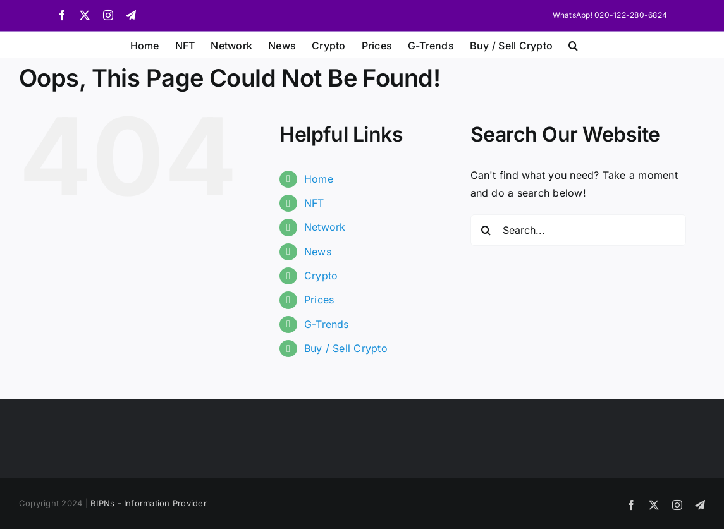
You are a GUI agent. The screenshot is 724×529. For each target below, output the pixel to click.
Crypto (321, 275)
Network (325, 227)
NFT (314, 203)
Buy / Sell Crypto (346, 348)
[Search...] (578, 230)
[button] (573, 44)
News (317, 251)
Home (318, 179)
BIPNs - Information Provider (148, 503)
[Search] (486, 230)
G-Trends (326, 324)
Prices (319, 299)
